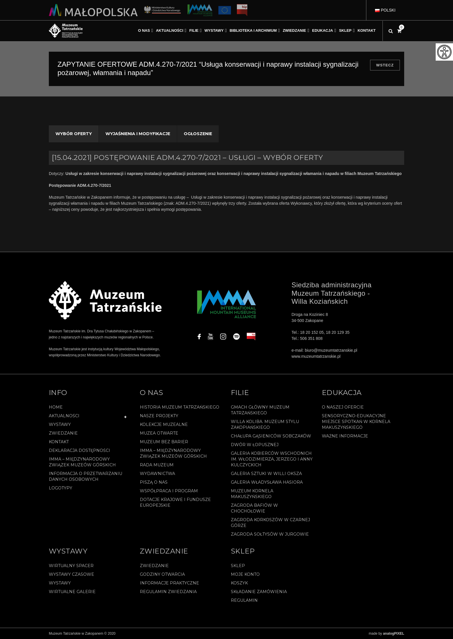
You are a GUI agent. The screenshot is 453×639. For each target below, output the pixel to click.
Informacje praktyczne (169, 583)
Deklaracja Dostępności (79, 450)
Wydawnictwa (157, 473)
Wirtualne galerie (72, 591)
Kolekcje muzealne (164, 424)
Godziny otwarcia (162, 574)
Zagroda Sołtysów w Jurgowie (270, 534)
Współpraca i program (169, 490)
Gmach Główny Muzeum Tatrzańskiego (260, 410)
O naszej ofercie (343, 407)
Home (56, 407)
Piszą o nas (154, 482)
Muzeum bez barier (164, 441)
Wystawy (60, 424)
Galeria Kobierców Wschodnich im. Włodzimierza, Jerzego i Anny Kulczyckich (272, 459)
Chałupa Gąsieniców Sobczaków (271, 436)
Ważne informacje (345, 436)
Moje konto (245, 574)
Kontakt (59, 441)
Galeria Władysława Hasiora (267, 482)
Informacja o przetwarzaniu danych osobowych (85, 476)
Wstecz (385, 65)
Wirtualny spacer (71, 565)
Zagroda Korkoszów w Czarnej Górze (270, 522)
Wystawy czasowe (71, 574)
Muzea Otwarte (159, 433)
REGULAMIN (244, 600)
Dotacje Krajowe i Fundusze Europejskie (175, 502)
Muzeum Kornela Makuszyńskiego (252, 493)
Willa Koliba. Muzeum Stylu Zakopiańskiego (265, 424)
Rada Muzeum (157, 464)
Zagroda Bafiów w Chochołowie (254, 508)
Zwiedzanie (63, 433)
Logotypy (60, 488)
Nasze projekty (159, 415)
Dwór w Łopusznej (255, 444)
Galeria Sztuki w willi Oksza (266, 473)
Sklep (238, 565)
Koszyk (239, 583)
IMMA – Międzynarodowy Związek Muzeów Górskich (82, 462)
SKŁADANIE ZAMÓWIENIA (259, 591)
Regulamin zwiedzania (168, 591)
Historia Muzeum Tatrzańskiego (179, 407)
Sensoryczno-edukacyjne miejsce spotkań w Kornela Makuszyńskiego (356, 421)
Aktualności (64, 415)
